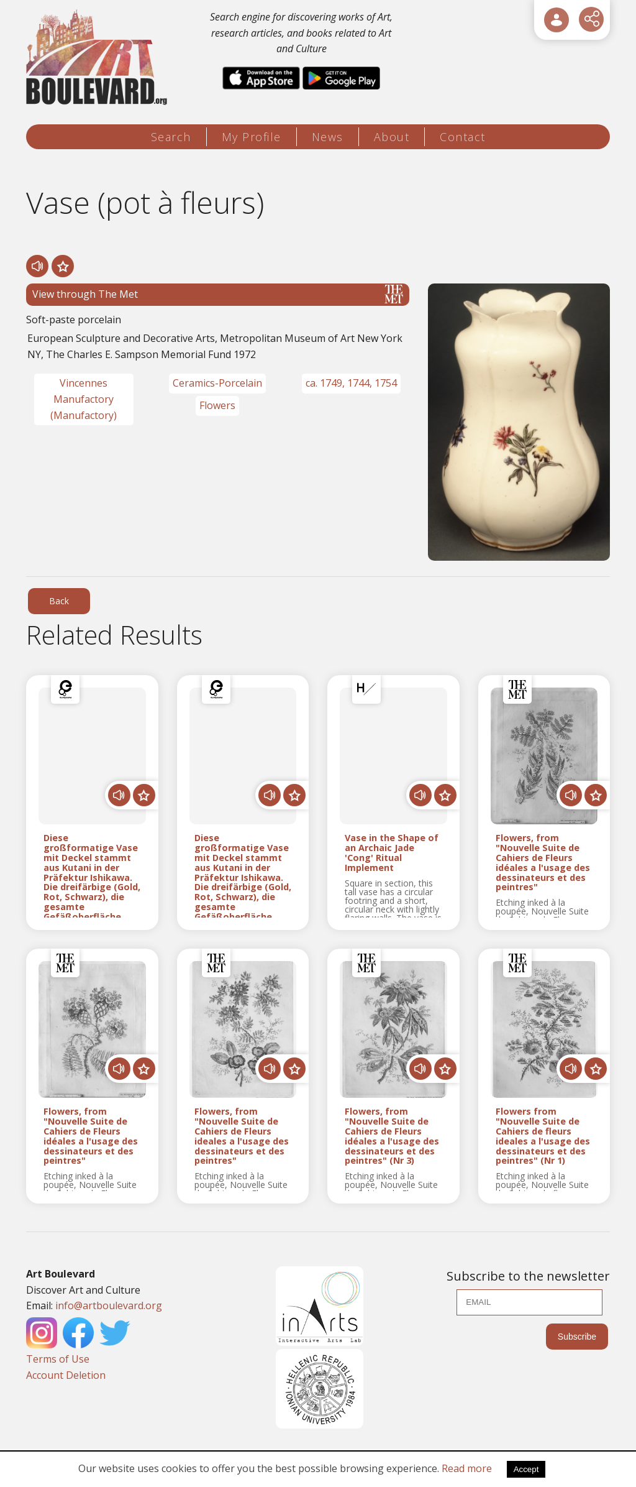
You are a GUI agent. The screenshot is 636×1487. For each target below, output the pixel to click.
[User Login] (556, 19)
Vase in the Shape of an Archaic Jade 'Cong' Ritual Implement (391, 852)
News (327, 136)
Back (59, 601)
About (392, 136)
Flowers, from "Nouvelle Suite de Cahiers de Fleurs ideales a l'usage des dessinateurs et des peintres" (241, 1136)
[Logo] (98, 57)
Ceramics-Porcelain (217, 383)
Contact (463, 136)
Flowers (217, 405)
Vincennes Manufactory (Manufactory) (83, 398)
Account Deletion (66, 1375)
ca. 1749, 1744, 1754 (351, 383)
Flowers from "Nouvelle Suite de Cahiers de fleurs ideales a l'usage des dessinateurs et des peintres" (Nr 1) (543, 1136)
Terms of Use (57, 1359)
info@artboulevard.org (108, 1305)
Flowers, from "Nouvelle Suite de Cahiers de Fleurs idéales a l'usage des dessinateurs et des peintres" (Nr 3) (392, 1136)
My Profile (251, 136)
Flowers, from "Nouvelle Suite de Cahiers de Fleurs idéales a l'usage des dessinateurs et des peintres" (543, 862)
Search (171, 136)
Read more (467, 1468)
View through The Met (217, 294)
